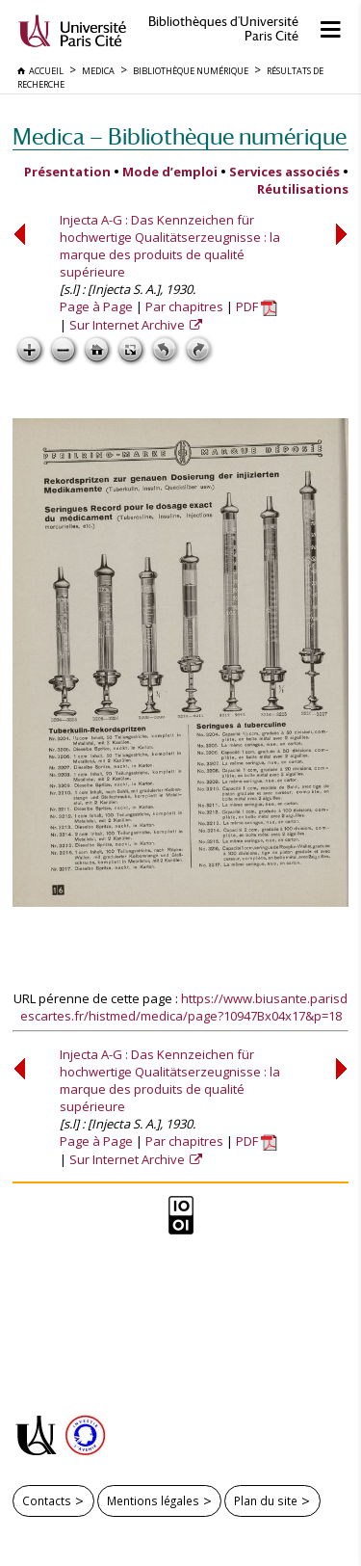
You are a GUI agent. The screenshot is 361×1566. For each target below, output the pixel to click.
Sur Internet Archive (128, 324)
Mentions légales (153, 1500)
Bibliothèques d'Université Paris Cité (223, 28)
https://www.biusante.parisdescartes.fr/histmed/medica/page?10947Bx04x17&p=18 (184, 1007)
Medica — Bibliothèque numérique (180, 136)
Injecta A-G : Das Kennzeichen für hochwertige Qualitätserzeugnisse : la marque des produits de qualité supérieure (170, 245)
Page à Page (96, 306)
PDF (256, 306)
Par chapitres (184, 306)
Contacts (46, 1500)
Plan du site (265, 1500)
